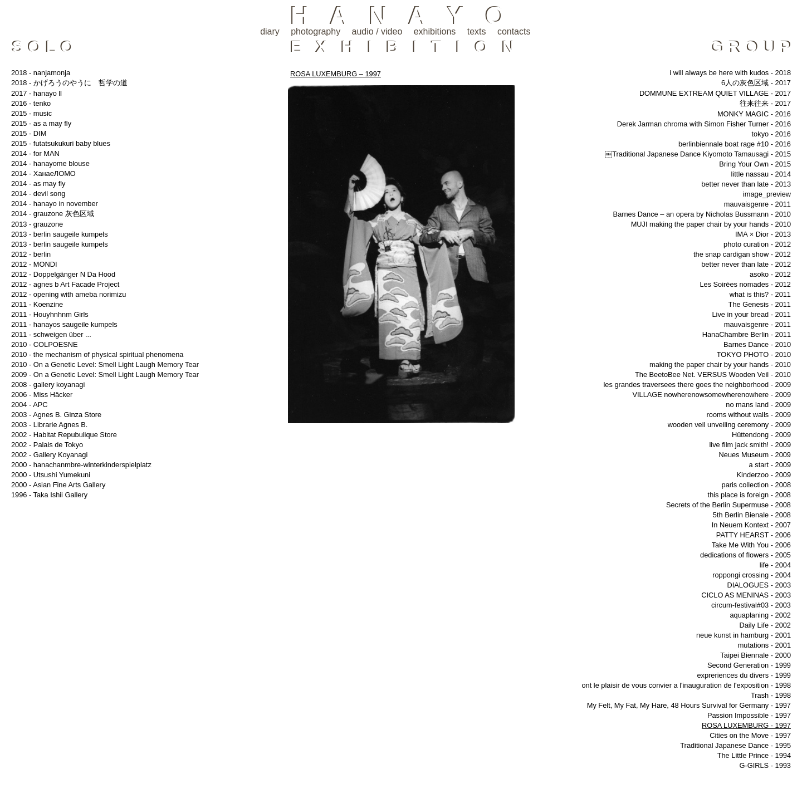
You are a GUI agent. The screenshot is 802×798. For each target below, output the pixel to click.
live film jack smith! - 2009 (750, 444)
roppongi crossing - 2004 (751, 575)
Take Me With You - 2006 (751, 545)
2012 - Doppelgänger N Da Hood (63, 274)
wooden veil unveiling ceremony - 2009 (729, 424)
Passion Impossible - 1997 (749, 715)
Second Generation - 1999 (749, 665)
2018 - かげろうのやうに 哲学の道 (69, 83)
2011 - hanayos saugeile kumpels (64, 324)
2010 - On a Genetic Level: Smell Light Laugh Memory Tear (105, 364)
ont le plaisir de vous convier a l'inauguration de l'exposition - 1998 (686, 685)
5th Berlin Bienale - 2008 (752, 515)
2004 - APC (29, 404)
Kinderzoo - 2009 (764, 475)
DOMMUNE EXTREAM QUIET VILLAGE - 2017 (715, 93)
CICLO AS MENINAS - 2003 (746, 595)
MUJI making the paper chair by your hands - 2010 (711, 224)
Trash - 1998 (771, 695)
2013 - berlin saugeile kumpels (59, 234)
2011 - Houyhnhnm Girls (50, 314)
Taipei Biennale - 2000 (755, 655)
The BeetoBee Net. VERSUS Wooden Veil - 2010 (713, 374)
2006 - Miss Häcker (41, 394)
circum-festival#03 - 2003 (751, 605)
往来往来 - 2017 (765, 103)
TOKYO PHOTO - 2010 (754, 354)
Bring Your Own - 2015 (755, 164)
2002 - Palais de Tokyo (47, 444)
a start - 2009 (770, 465)
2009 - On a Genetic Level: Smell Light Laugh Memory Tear (105, 374)
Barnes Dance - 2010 (757, 344)
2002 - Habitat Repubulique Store (64, 434)
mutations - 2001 (764, 645)
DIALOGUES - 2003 (759, 585)
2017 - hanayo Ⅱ (36, 93)
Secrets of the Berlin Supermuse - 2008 (728, 505)
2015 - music (31, 113)
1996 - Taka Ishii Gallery (49, 495)
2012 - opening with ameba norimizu (68, 294)
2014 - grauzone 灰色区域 (52, 213)
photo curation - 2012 (757, 244)
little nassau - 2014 (761, 174)
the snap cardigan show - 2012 (742, 254)
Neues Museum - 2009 (755, 455)
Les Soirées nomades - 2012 (745, 284)
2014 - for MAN (35, 153)
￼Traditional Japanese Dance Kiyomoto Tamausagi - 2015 (698, 154)
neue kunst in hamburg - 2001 (743, 635)
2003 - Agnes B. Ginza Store (56, 414)
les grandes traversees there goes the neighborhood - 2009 (697, 384)
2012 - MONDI (34, 264)
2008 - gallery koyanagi (48, 384)
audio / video (377, 31)
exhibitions (435, 31)
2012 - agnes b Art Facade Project (65, 284)
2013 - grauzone (37, 224)
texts (476, 31)
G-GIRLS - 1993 (765, 765)
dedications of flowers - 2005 (745, 555)
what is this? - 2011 (760, 294)
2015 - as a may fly (41, 123)
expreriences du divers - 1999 (744, 675)
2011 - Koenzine (37, 304)
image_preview (767, 194)
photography (315, 31)
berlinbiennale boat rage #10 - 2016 (734, 144)
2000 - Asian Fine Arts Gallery (58, 485)
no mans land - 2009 (758, 404)
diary (270, 31)
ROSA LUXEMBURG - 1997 (746, 725)
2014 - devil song (38, 193)
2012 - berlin (31, 254)
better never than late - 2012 (746, 264)
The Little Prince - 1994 (754, 755)
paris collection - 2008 (756, 485)
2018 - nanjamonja (40, 72)
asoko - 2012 (770, 274)
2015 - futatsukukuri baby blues (60, 143)
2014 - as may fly (38, 183)
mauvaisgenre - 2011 (757, 204)
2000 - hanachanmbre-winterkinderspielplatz (81, 465)
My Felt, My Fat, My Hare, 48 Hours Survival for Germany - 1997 (689, 705)
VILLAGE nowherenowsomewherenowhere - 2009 (711, 394)
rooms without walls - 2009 (749, 414)
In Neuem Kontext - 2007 (751, 525)
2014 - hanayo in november (54, 203)
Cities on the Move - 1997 (750, 735)
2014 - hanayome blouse (50, 163)
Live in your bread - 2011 (751, 314)
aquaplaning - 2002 (760, 615)
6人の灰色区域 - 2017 (756, 83)
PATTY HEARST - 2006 (753, 535)
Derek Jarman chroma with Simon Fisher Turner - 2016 (704, 124)
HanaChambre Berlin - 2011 (746, 334)
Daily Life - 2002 (765, 625)
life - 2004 (775, 565)
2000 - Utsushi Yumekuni (50, 475)
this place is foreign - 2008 (749, 495)
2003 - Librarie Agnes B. (49, 424)
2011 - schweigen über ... (51, 334)
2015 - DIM (28, 133)
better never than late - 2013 (746, 184)
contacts (514, 31)
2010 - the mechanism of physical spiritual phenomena (97, 354)
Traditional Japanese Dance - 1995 (735, 745)
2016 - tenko (31, 103)
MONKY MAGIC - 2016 (754, 114)
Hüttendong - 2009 (761, 434)
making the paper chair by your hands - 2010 (720, 364)
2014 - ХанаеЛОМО (43, 173)
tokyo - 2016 (771, 134)
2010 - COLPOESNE (44, 344)
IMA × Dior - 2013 (763, 234)
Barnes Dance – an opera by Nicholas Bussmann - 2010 (702, 214)
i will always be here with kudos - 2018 (730, 72)
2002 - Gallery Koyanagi (49, 455)
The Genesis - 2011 (759, 304)
